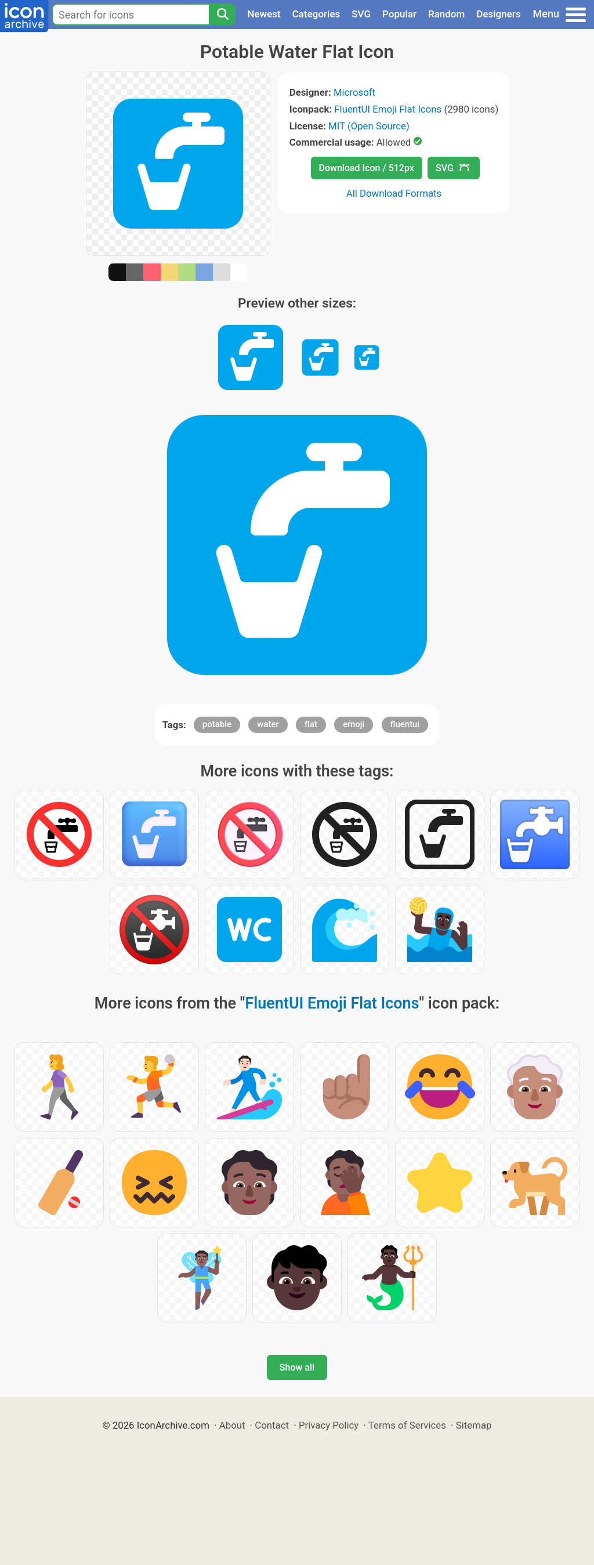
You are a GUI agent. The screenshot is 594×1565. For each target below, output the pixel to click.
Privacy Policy (328, 1425)
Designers (498, 14)
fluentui (405, 724)
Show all (297, 1367)
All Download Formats (394, 193)
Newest (263, 14)
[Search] (222, 14)
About (232, 1425)
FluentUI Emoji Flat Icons (387, 109)
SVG (361, 14)
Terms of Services (407, 1425)
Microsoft (354, 92)
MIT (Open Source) (369, 126)
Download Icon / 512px (366, 168)
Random (446, 14)
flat (311, 724)
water (268, 724)
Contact (272, 1425)
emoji (353, 724)
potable (216, 724)
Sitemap (474, 1425)
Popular (399, 14)
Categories (316, 14)
